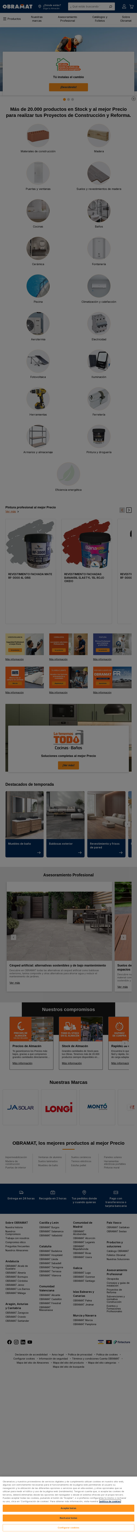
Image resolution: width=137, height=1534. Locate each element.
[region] (68, 1505)
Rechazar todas (68, 1518)
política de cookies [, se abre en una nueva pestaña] (110, 1501)
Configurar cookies (68, 1527)
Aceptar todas (68, 1508)
